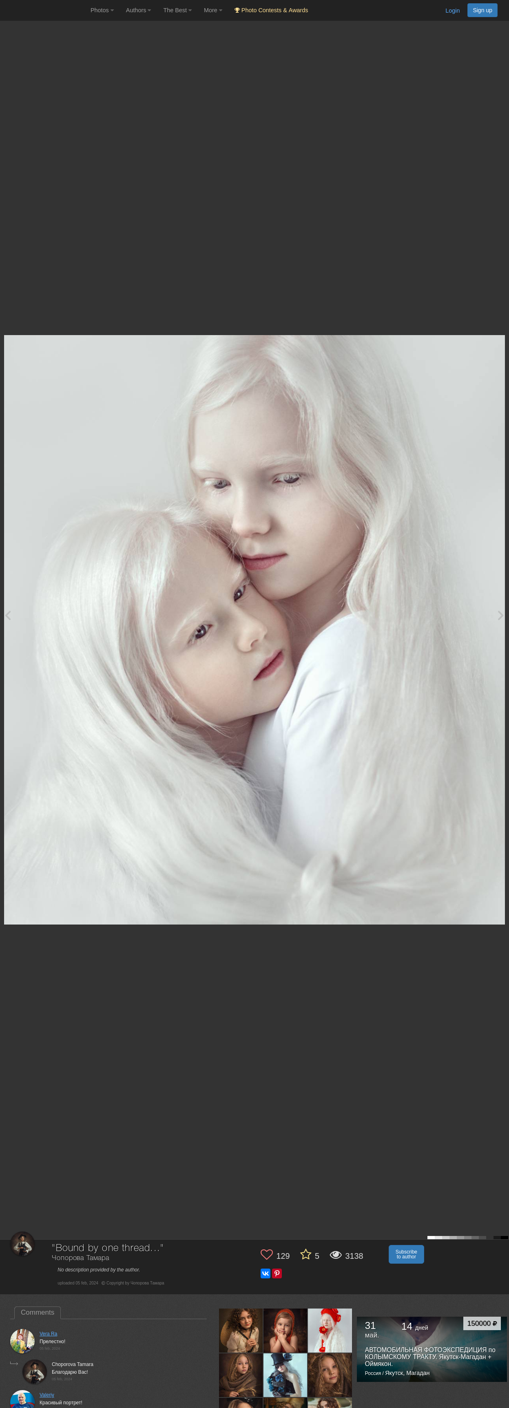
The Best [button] (177, 10)
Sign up (482, 10)
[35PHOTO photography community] (44, 10)
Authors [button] (138, 10)
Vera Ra (48, 1334)
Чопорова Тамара (80, 1258)
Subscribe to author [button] (406, 1254)
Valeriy (47, 1395)
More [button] (213, 10)
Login (452, 10)
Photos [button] (102, 10)
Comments (37, 1312)
